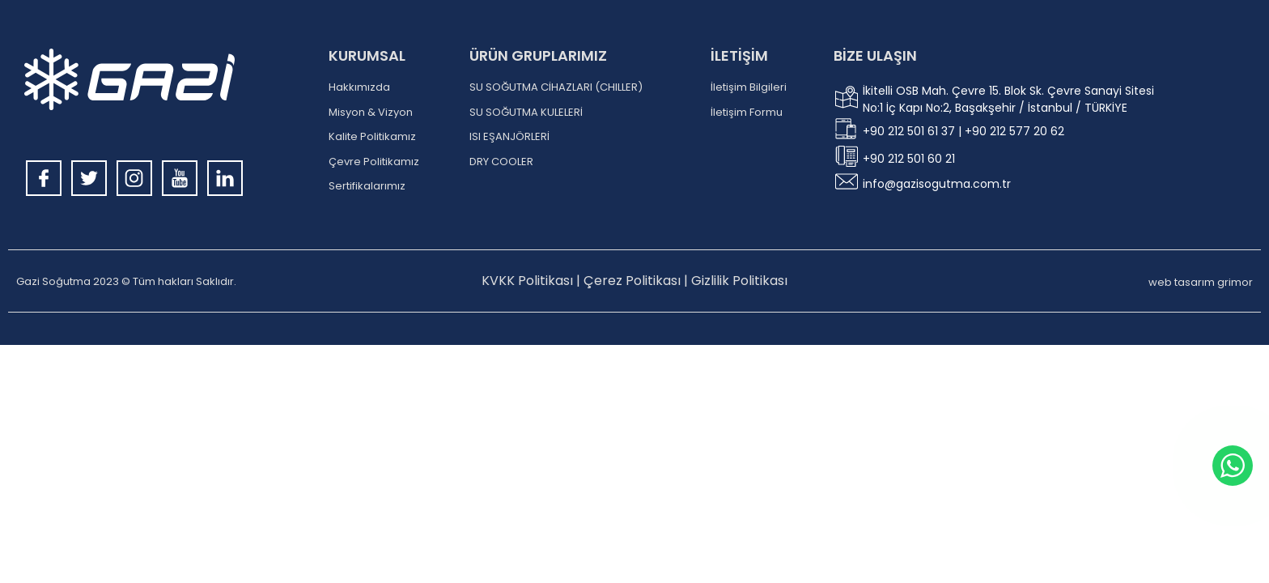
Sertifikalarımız (367, 186)
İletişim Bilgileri (749, 87)
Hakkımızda (359, 87)
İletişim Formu (747, 112)
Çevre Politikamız (374, 161)
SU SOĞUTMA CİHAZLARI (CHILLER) (556, 87)
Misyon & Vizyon (371, 112)
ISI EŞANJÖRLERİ (509, 136)
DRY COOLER (501, 161)
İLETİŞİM (739, 55)
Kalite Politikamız (372, 136)
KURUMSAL (367, 55)
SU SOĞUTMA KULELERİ (526, 112)
